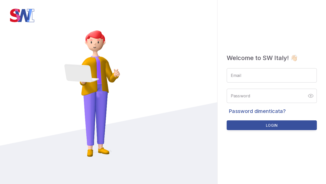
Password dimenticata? (257, 111)
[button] (311, 96)
